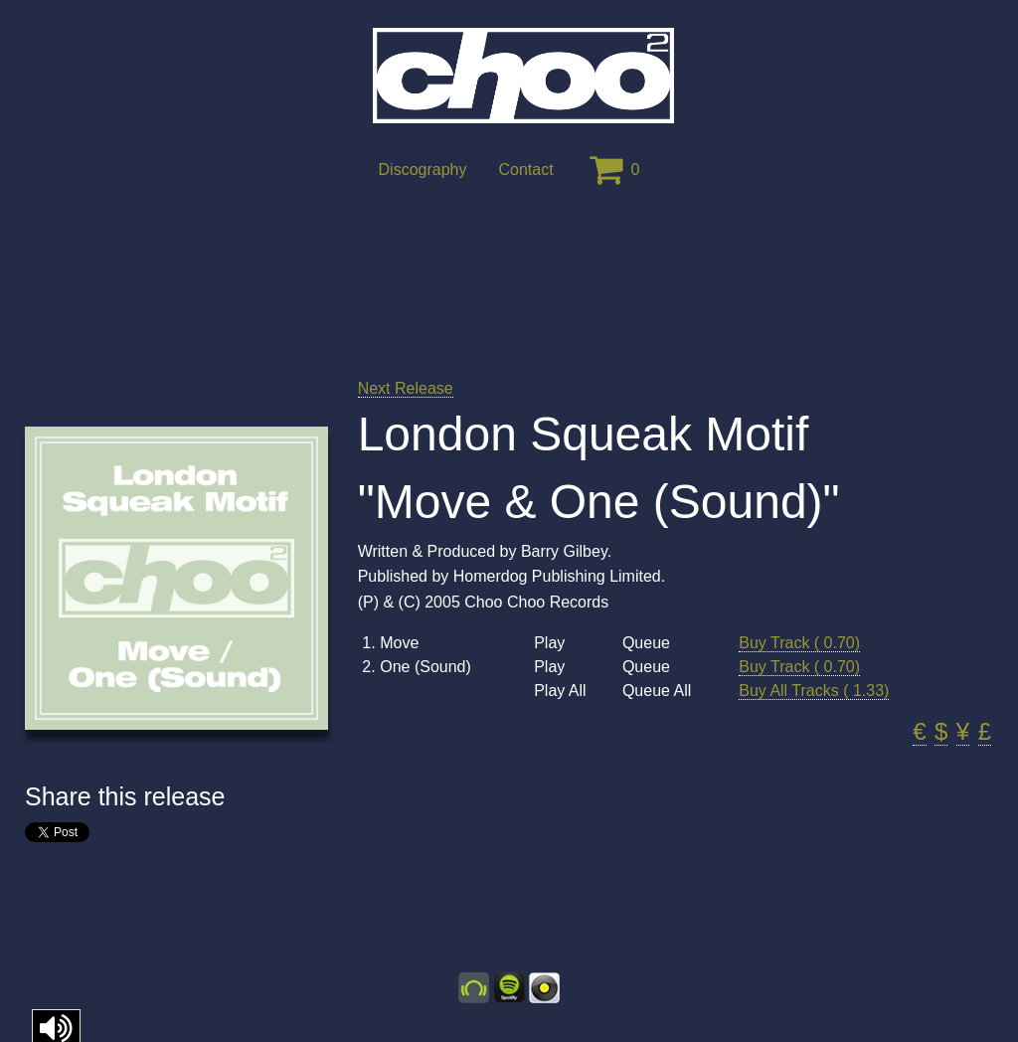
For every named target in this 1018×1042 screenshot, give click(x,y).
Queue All (656, 691)
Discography (423, 169)
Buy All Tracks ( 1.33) (814, 690)
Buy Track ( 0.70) (799, 642)
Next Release (405, 388)
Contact (525, 169)
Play (549, 643)
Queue (646, 643)
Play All (560, 691)
